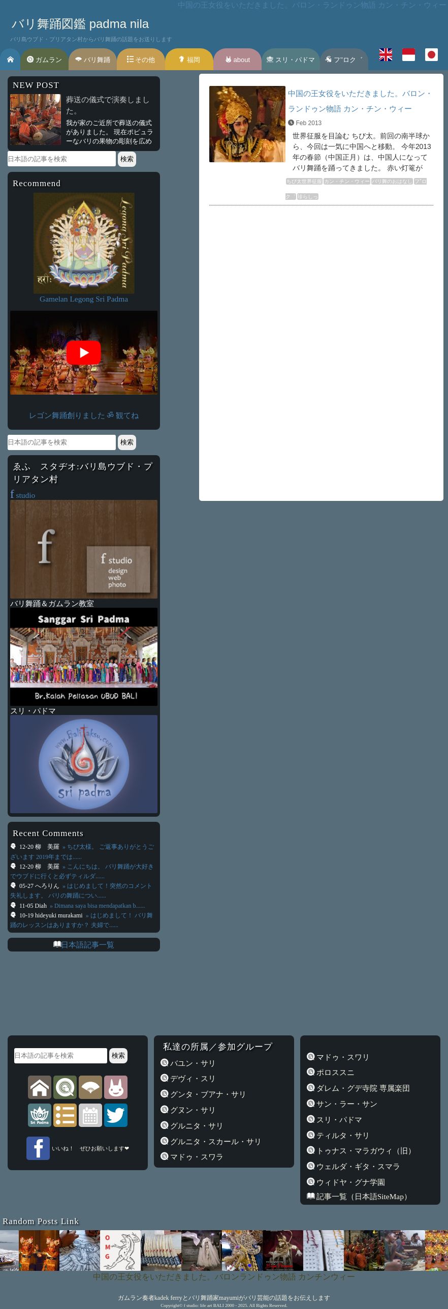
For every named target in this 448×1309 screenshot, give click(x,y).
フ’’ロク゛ (344, 60)
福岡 (189, 60)
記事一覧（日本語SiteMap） (362, 1196)
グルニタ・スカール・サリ (215, 1141)
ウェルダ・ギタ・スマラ (357, 1166)
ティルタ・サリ (342, 1135)
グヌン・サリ (192, 1110)
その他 (141, 60)
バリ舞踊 (92, 60)
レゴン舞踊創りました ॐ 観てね (84, 415)
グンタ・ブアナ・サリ (207, 1094)
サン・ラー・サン (345, 1103)
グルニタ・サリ (195, 1125)
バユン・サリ (192, 1063)
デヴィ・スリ (192, 1078)
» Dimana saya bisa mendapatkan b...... (96, 905)
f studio (191, 1305)
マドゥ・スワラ (195, 1156)
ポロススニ (334, 1072)
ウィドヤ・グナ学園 (349, 1182)
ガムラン (44, 60)
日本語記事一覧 (87, 944)
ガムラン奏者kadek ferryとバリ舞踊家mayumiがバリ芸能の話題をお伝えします (224, 1297)
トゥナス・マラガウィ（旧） (364, 1150)
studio (22, 495)
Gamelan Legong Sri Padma (84, 298)
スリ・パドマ (291, 60)
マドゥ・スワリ (342, 1057)
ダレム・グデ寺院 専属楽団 (362, 1088)
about (237, 60)
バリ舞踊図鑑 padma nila (80, 24)
